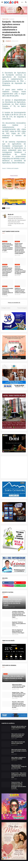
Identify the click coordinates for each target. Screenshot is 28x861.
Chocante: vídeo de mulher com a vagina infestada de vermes (18, 727)
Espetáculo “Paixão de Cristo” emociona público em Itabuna (19, 624)
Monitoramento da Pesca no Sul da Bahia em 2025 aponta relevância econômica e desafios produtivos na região (7, 247)
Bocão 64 (10, 214)
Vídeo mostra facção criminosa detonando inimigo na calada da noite (19, 751)
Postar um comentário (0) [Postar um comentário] (14, 302)
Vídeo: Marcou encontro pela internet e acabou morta (18, 742)
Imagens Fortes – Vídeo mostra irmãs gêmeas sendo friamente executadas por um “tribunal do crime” (18, 694)
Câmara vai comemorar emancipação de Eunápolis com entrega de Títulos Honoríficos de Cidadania (20, 270)
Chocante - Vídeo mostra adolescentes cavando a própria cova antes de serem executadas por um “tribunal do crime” (18, 704)
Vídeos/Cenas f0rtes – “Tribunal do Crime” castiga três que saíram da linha (18, 686)
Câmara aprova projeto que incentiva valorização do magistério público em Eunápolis (7, 291)
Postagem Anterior (6, 308)
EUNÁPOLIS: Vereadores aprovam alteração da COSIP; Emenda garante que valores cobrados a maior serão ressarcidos (7, 271)
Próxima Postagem (21, 308)
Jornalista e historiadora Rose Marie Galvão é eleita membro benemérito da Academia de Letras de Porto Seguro (19, 614)
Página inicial (5, 19)
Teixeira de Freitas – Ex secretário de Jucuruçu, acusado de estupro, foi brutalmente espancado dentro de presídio (18, 785)
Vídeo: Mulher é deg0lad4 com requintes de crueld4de (18, 758)
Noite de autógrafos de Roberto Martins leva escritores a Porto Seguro (18, 631)
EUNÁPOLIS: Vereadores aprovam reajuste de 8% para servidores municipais (20, 290)
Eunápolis (12, 19)
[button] (2, 2)
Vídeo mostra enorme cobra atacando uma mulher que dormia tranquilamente (17, 735)
